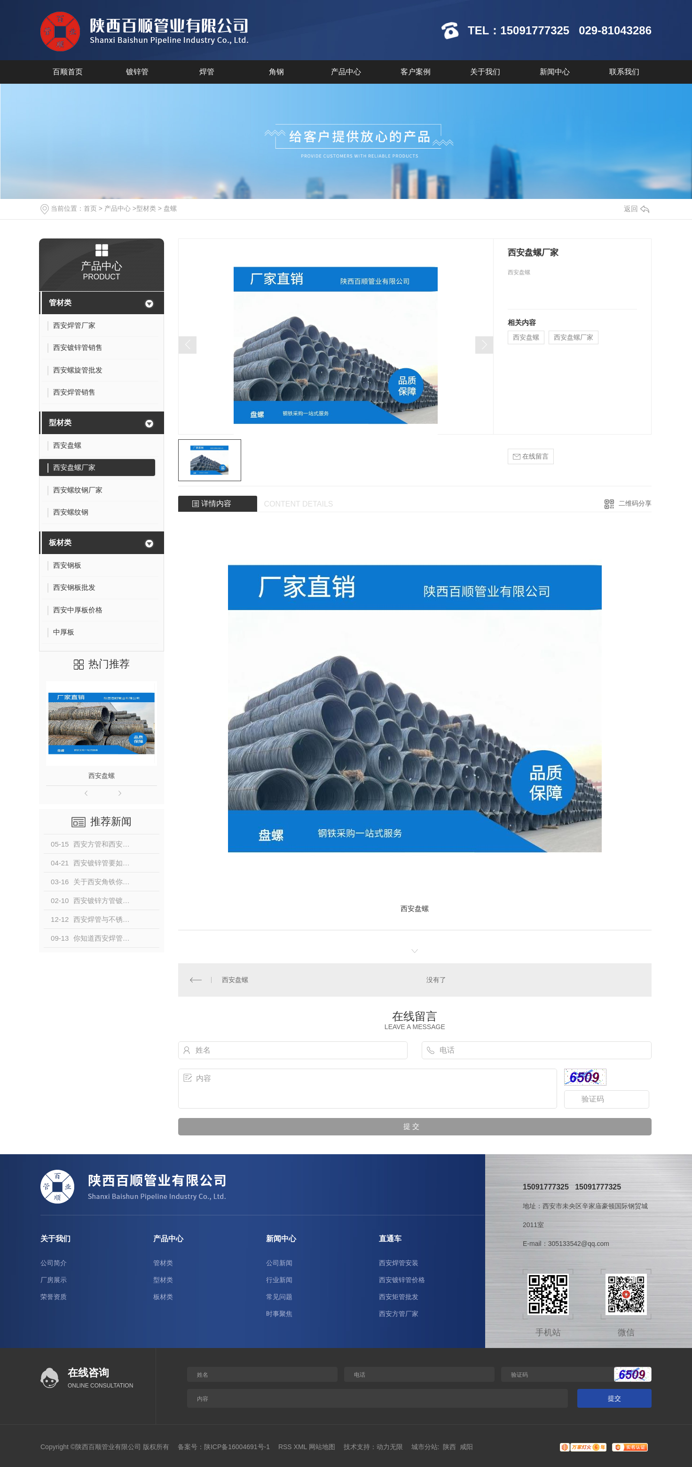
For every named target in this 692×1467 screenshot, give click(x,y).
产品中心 (346, 72)
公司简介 (53, 1263)
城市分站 (424, 1447)
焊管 (206, 72)
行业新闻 (279, 1280)
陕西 (449, 1447)
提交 (614, 1398)
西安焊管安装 (398, 1263)
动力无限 (390, 1447)
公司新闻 (279, 1263)
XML (300, 1447)
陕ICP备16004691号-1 (237, 1447)
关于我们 (485, 72)
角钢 (276, 72)
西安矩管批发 (398, 1296)
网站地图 (322, 1447)
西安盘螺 (101, 775)
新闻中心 (555, 72)
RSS (285, 1447)
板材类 (60, 543)
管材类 (60, 303)
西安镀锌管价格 (402, 1280)
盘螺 (170, 208)
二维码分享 (635, 503)
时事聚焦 (279, 1313)
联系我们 (624, 72)
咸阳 (466, 1447)
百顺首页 (68, 72)
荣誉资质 (53, 1296)
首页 (90, 208)
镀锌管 (137, 72)
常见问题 (279, 1296)
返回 (636, 209)
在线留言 (531, 456)
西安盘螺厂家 (573, 337)
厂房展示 (53, 1280)
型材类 (146, 208)
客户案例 (416, 72)
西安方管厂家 (398, 1313)
